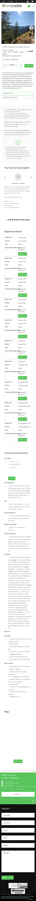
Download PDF (14, 461)
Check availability (10, 97)
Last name (7, 815)
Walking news (9, 785)
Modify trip (8, 93)
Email (5, 830)
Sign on (17, 794)
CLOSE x (31, 899)
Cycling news (9, 781)
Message (6, 853)
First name (6, 823)
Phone (5, 838)
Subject (6, 845)
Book (27, 65)
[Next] (31, 28)
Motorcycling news (11, 783)
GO (10, 478)
